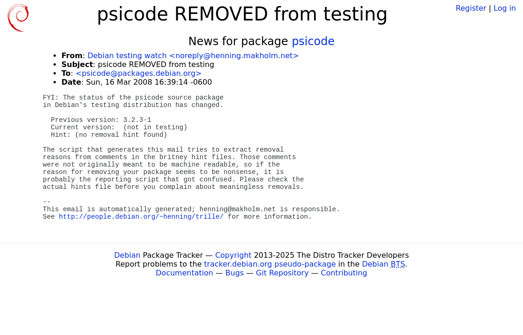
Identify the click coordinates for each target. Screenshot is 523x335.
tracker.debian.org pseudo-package (270, 264)
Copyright (233, 255)
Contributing (344, 272)
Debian (127, 255)
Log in (505, 8)
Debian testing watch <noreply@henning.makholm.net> (193, 55)
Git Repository (282, 272)
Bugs (234, 272)
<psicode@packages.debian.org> (138, 73)
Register (471, 8)
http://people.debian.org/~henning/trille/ (141, 217)
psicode (313, 41)
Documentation (184, 272)
